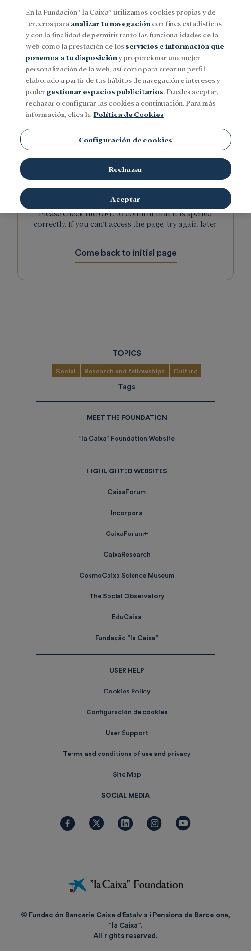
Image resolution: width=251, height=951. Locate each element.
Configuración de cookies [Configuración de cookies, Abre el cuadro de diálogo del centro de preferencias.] (126, 134)
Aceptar (125, 194)
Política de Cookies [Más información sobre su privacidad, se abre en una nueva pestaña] (128, 109)
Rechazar (125, 164)
